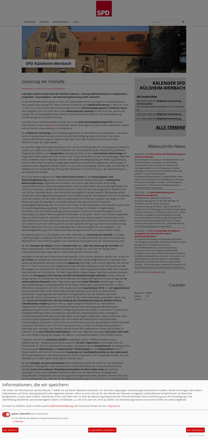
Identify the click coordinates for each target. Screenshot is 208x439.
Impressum (114, 405)
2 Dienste (17, 421)
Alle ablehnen (10, 430)
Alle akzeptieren (195, 430)
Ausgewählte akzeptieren (102, 430)
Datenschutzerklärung (61, 405)
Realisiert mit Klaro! (197, 435)
